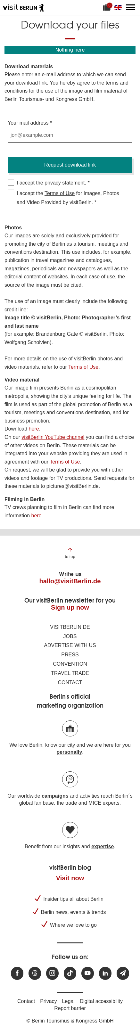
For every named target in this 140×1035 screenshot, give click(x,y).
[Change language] (119, 7)
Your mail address (28, 123)
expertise (102, 846)
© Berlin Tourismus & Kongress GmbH (69, 1020)
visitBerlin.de (70, 627)
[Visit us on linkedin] (105, 973)
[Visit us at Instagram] (52, 973)
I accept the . (51, 182)
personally (69, 752)
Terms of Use (60, 193)
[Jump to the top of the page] (70, 553)
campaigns (55, 796)
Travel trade (70, 673)
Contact (70, 682)
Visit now (70, 878)
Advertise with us (70, 645)
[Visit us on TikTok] (70, 973)
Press (69, 654)
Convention (70, 664)
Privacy (48, 1001)
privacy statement (65, 182)
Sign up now (70, 607)
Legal (68, 1001)
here (34, 428)
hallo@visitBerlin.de (70, 581)
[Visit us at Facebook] (17, 973)
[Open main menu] (130, 7)
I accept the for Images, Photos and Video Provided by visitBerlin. (68, 198)
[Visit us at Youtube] (87, 973)
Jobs (70, 636)
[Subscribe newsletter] (123, 973)
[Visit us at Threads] (35, 973)
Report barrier (70, 1008)
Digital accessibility (101, 1001)
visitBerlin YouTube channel (52, 437)
